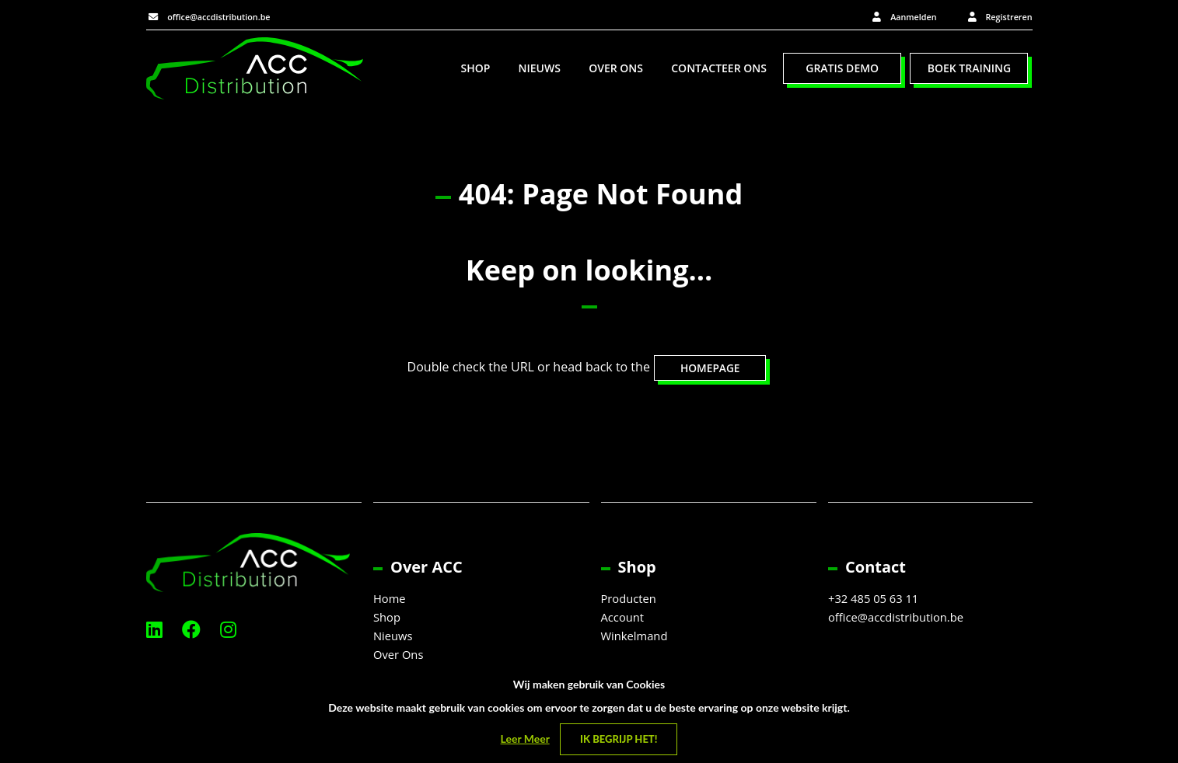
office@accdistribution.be (227, 16)
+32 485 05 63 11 (877, 601)
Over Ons (616, 70)
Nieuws (540, 70)
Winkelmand (637, 638)
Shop (475, 70)
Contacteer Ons (719, 70)
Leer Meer (525, 738)
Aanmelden (890, 16)
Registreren (1001, 16)
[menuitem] (475, 70)
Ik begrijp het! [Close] (618, 739)
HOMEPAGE (710, 370)
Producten (631, 601)
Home (390, 601)
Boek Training (969, 70)
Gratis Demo (842, 70)
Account (624, 620)
